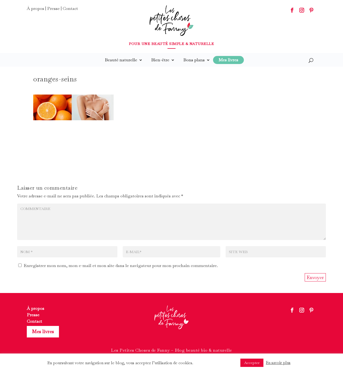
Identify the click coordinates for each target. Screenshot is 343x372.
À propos (35, 8)
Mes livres (43, 331)
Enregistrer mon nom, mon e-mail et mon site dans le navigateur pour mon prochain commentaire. (121, 265)
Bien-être (160, 60)
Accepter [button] (252, 362)
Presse (53, 8)
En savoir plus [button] (278, 362)
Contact (70, 8)
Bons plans (194, 60)
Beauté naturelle (121, 60)
